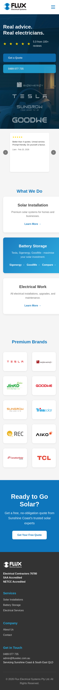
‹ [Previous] (5, 152)
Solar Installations (13, 599)
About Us (8, 629)
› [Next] (53, 152)
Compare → (49, 265)
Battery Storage (12, 605)
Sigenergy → (17, 265)
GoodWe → (33, 265)
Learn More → (32, 224)
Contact (7, 635)
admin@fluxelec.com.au (16, 658)
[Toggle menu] (53, 7)
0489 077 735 (16, 69)
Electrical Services (13, 610)
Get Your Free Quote (29, 535)
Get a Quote (15, 58)
